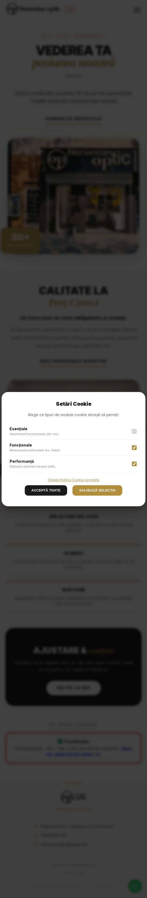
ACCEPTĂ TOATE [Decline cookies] (45, 490)
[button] (73, 449)
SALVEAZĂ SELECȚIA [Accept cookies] (97, 490)
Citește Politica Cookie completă (73, 480)
